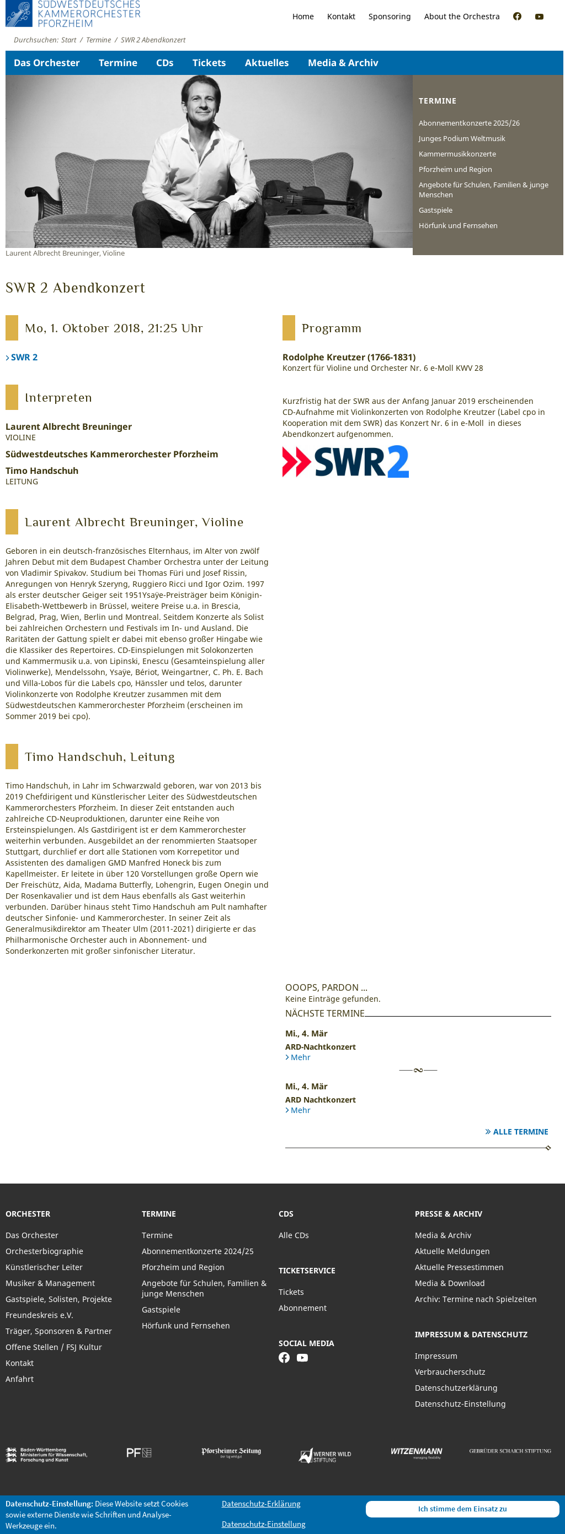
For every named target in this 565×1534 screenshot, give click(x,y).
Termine (118, 62)
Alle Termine (520, 1131)
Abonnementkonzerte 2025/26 (469, 123)
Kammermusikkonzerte (457, 154)
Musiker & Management (50, 1283)
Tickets (209, 62)
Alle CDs (294, 1235)
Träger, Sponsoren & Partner (59, 1331)
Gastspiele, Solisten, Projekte (59, 1299)
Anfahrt (20, 1379)
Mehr (301, 1057)
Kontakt (341, 16)
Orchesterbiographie (44, 1251)
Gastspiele (435, 210)
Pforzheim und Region (455, 169)
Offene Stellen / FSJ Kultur (54, 1347)
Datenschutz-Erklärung (261, 1503)
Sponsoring (390, 16)
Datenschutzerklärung (456, 1387)
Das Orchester (47, 62)
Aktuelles (267, 62)
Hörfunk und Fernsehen (458, 225)
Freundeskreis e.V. (39, 1315)
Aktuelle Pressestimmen (459, 1267)
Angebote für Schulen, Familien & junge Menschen (483, 189)
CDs (165, 62)
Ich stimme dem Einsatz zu (462, 1509)
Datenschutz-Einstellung (460, 1403)
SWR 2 (24, 357)
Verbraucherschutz (450, 1371)
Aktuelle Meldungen (452, 1251)
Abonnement (303, 1308)
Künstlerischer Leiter (44, 1267)
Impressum (436, 1356)
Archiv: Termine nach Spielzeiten (476, 1299)
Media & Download (450, 1283)
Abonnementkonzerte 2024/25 (198, 1251)
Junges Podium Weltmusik (462, 138)
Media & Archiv (343, 62)
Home (303, 16)
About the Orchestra (462, 16)
